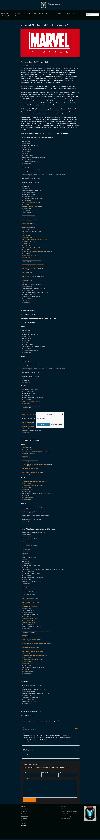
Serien (34, 13)
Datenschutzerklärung (66, 810)
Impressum (63, 807)
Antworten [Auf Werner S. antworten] (76, 751)
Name (25, 773)
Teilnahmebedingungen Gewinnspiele (69, 812)
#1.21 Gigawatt (24, 810)
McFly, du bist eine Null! (56, 424)
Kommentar (26, 780)
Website (61, 773)
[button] (62, 414)
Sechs (64, 78)
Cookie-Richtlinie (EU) (66, 819)
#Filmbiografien (24, 817)
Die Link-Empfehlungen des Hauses (69, 815)
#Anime (23, 807)
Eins (49, 78)
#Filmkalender (24, 812)
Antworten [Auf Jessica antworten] (76, 730)
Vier (58, 78)
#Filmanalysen (24, 815)
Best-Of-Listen (50, 13)
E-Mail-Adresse (45, 773)
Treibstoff (17, 16)
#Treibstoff (23, 826)
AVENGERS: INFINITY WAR (28, 215)
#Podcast (23, 824)
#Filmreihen (24, 819)
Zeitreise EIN (43, 424)
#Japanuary (23, 822)
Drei (55, 78)
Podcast (59, 13)
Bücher (41, 13)
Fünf (61, 78)
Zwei (51, 78)
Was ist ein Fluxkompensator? (68, 817)
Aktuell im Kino (5, 13)
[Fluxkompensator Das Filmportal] (50, 4)
